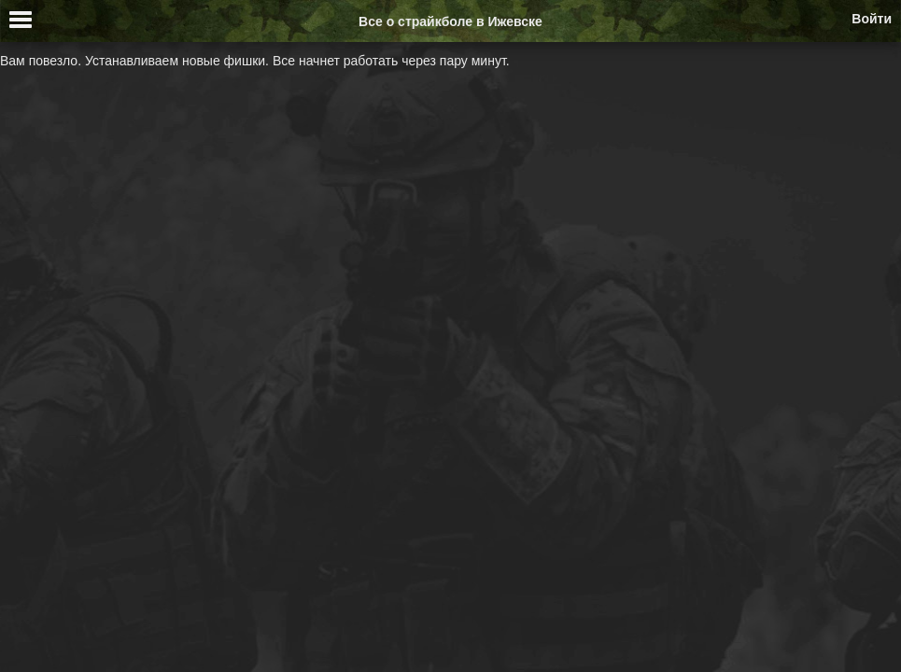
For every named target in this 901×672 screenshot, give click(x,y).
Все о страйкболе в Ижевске (450, 21)
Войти (872, 18)
